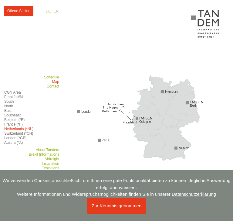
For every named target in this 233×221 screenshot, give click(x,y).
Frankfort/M (13, 97)
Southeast (12, 115)
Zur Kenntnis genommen (116, 205)
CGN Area (12, 92)
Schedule (51, 77)
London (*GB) (15, 138)
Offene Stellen (18, 11)
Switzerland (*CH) (18, 133)
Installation (50, 163)
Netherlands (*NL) (18, 129)
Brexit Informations (44, 154)
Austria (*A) (13, 142)
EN (56, 11)
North (8, 106)
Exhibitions (50, 168)
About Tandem (47, 150)
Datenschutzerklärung (194, 194)
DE (48, 11)
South (9, 101)
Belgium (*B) (14, 120)
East (8, 111)
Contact (53, 86)
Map (55, 82)
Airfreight (52, 159)
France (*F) (13, 124)
